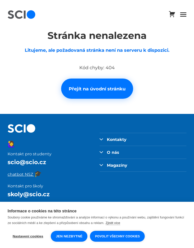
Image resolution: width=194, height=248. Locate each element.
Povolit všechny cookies (117, 236)
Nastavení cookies (28, 236)
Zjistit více (113, 223)
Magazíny (113, 165)
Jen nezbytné (69, 236)
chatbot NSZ (25, 174)
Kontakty (113, 139)
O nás (109, 152)
